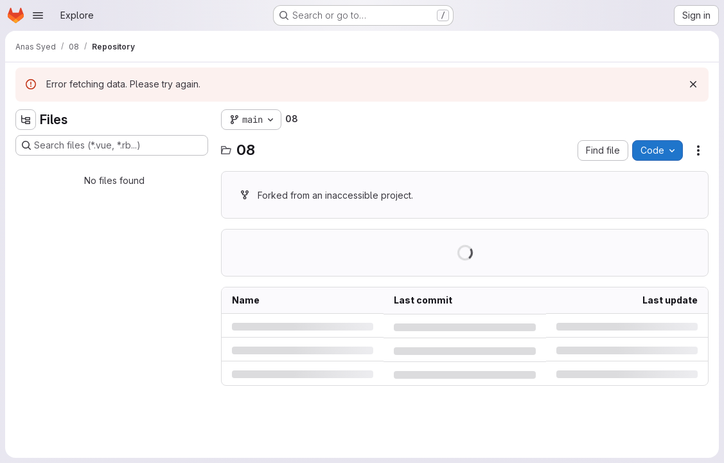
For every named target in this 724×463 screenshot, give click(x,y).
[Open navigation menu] (38, 15)
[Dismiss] (693, 84)
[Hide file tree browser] (25, 119)
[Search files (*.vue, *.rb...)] (111, 145)
